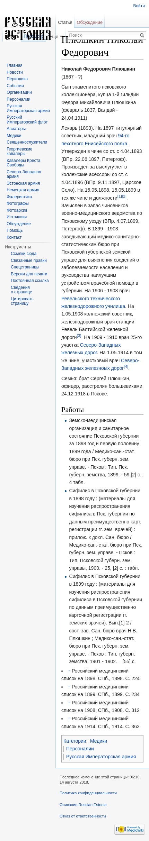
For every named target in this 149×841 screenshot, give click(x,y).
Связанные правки (29, 260)
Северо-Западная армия (24, 174)
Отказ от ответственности (83, 816)
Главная (15, 65)
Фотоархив (17, 210)
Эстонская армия (23, 183)
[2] (124, 196)
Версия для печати (29, 274)
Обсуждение (90, 22)
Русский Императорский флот (27, 120)
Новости (15, 72)
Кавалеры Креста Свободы (23, 163)
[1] (119, 196)
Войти (139, 5)
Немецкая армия (23, 190)
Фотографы (18, 203)
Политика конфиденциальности (88, 793)
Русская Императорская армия (101, 756)
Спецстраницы (25, 267)
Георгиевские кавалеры (19, 151)
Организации (19, 92)
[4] (126, 366)
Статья (65, 22)
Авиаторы (16, 128)
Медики (98, 741)
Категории (74, 741)
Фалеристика (19, 196)
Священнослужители (27, 142)
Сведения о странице (21, 290)
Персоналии (80, 748)
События (15, 85)
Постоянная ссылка (30, 280)
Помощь (15, 230)
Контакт (14, 237)
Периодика (17, 78)
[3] (79, 335)
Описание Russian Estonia (83, 805)
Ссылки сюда (23, 253)
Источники (17, 216)
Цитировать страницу (22, 301)
